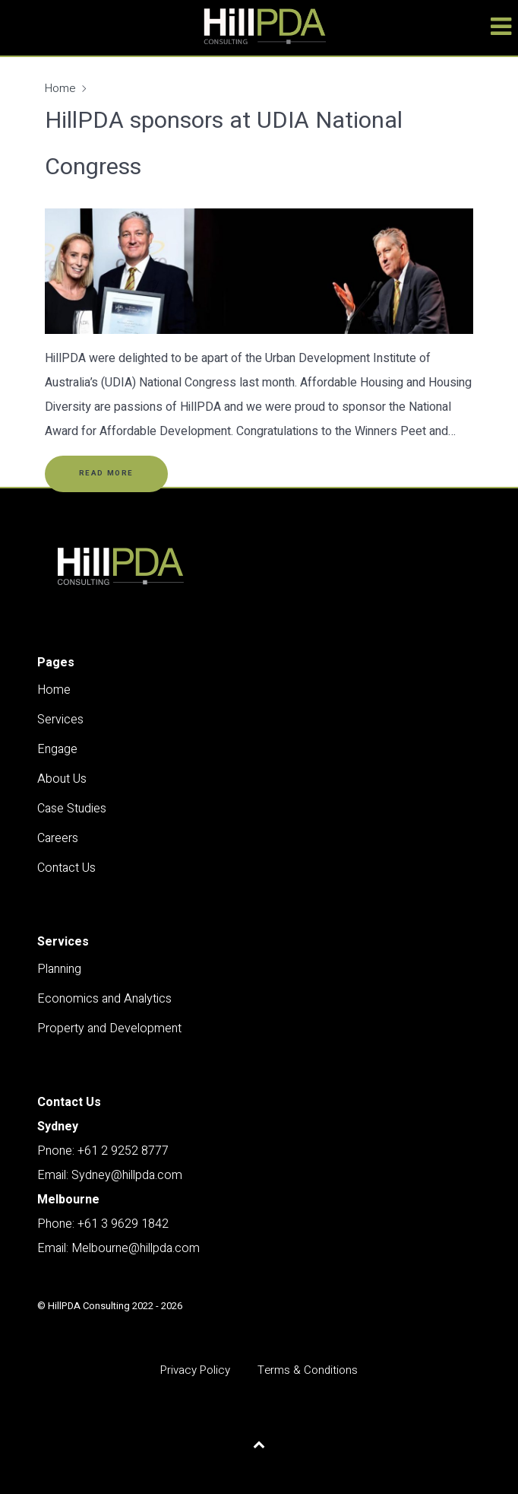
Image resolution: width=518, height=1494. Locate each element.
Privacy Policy (195, 1370)
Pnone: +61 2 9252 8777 (103, 1151)
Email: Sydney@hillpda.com (109, 1175)
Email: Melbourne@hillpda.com (118, 1248)
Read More (106, 473)
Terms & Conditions (307, 1370)
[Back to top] (259, 1444)
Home (60, 88)
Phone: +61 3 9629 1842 (103, 1224)
